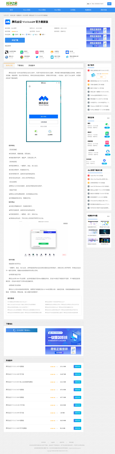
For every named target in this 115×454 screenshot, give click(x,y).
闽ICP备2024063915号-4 (62, 450)
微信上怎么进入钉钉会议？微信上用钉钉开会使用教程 (22, 304)
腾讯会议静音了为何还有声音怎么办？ (55, 301)
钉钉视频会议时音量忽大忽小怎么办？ (17, 301)
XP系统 (72, 10)
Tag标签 (53, 442)
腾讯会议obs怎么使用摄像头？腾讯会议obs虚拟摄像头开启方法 (24, 310)
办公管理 (25, 15)
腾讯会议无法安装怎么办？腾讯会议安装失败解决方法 (59, 307)
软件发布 (43, 442)
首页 (11, 10)
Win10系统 (42, 10)
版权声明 (62, 442)
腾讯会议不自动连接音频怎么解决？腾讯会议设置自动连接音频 (61, 312)
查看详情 (77, 366)
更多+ (108, 118)
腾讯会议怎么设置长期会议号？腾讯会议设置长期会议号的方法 (61, 310)
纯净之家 (54, 450)
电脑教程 (88, 10)
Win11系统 (26, 10)
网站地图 (71, 442)
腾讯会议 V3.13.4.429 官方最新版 (38, 15)
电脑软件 (19, 15)
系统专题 (104, 10)
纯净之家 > (13, 15)
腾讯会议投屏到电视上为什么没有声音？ (18, 307)
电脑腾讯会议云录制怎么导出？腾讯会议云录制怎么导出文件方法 (62, 304)
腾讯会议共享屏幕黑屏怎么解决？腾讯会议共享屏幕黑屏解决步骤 (24, 312)
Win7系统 (57, 10)
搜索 (109, 3)
